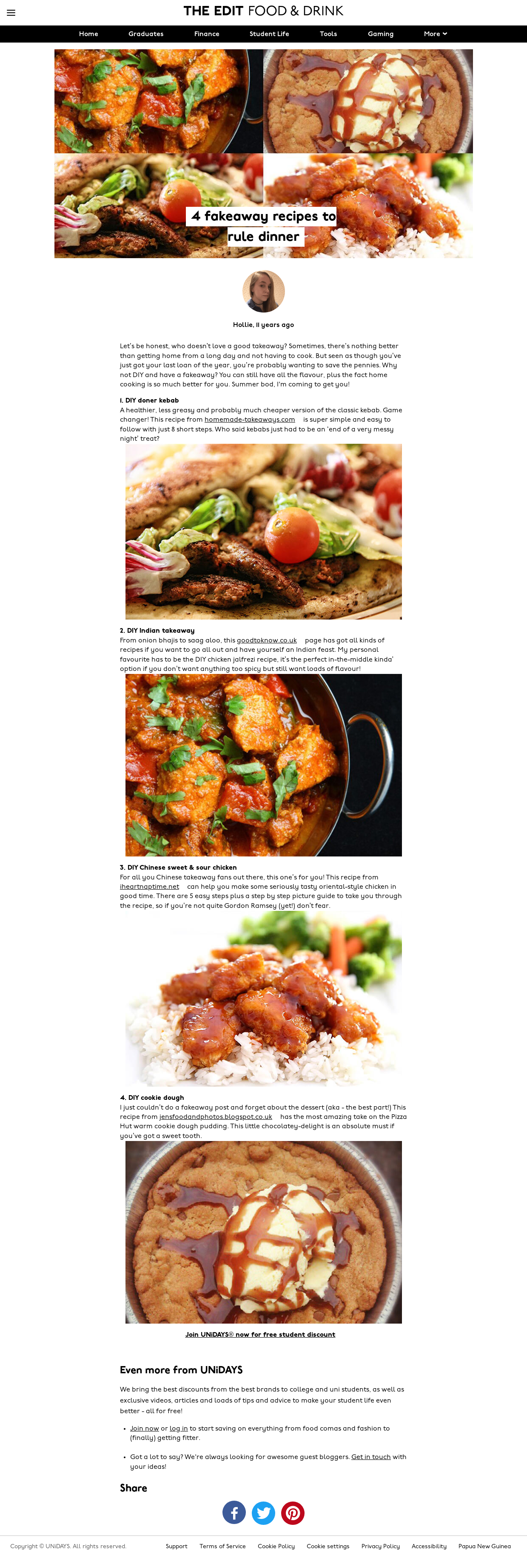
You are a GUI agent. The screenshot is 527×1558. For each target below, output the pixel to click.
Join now (144, 1429)
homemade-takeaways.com (250, 420)
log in (179, 1429)
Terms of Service (222, 1547)
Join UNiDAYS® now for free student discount (260, 1335)
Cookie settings (328, 1547)
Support (177, 1547)
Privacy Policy (381, 1547)
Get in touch (371, 1457)
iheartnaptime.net (149, 887)
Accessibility (429, 1547)
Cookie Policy (276, 1547)
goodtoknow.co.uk (267, 640)
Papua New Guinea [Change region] (485, 1547)
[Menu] (11, 13)
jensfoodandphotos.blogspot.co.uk (216, 1117)
